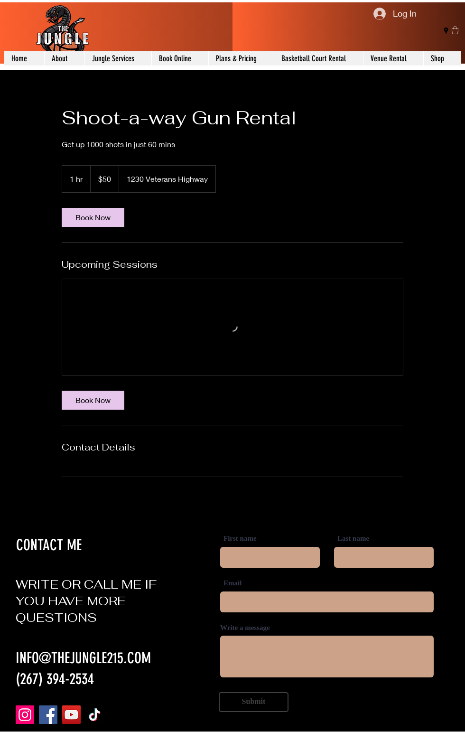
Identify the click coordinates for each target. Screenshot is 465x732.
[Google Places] (446, 31)
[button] (455, 30)
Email (232, 583)
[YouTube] (71, 714)
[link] (93, 217)
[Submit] (253, 702)
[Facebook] (48, 714)
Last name (353, 538)
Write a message (245, 627)
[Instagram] (25, 714)
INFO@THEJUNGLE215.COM (83, 658)
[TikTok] (94, 714)
